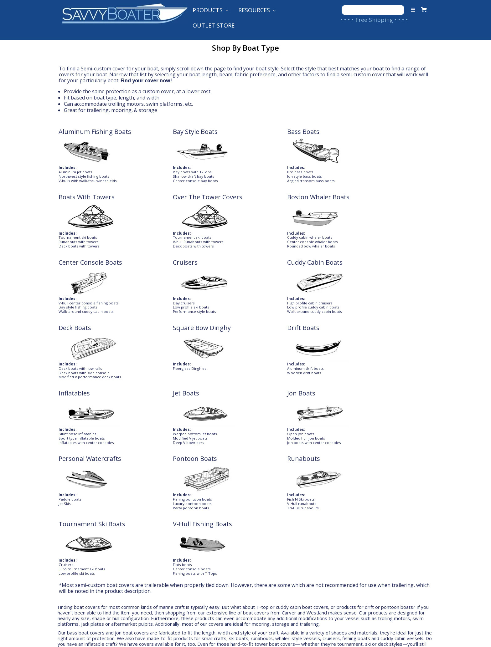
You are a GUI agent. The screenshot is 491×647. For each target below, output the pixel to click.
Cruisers (223, 205)
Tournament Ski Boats (320, 335)
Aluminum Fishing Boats (86, 135)
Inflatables (226, 270)
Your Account (81, 548)
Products (210, 10)
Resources (257, 10)
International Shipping (185, 548)
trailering (98, 110)
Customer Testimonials (278, 538)
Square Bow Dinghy (88, 270)
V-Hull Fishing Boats (392, 335)
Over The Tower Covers (387, 135)
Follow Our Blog (268, 558)
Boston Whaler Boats (90, 205)
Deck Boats (379, 205)
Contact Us (78, 538)
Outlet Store (214, 25)
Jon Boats (377, 270)
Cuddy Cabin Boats (314, 205)
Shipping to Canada (181, 538)
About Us (75, 528)
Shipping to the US (180, 528)
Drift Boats (151, 270)
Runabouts (227, 335)
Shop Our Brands (269, 548)
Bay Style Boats (157, 131)
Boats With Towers (315, 131)
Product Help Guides (274, 528)
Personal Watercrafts (90, 335)
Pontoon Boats (157, 335)
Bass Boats (227, 131)
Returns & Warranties (184, 558)
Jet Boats (300, 270)
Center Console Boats (167, 205)
